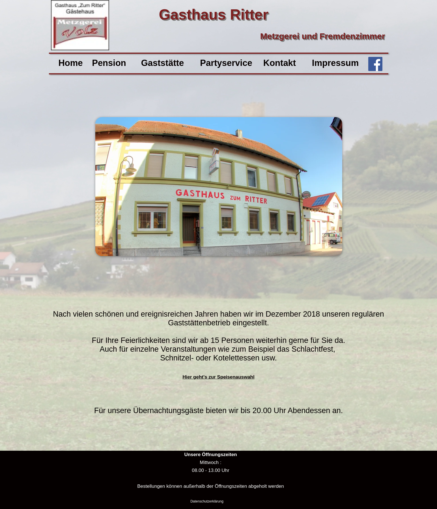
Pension (109, 63)
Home (70, 63)
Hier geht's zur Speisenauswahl (218, 377)
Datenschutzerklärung (206, 501)
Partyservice (226, 63)
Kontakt (279, 63)
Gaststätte (162, 63)
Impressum (335, 63)
